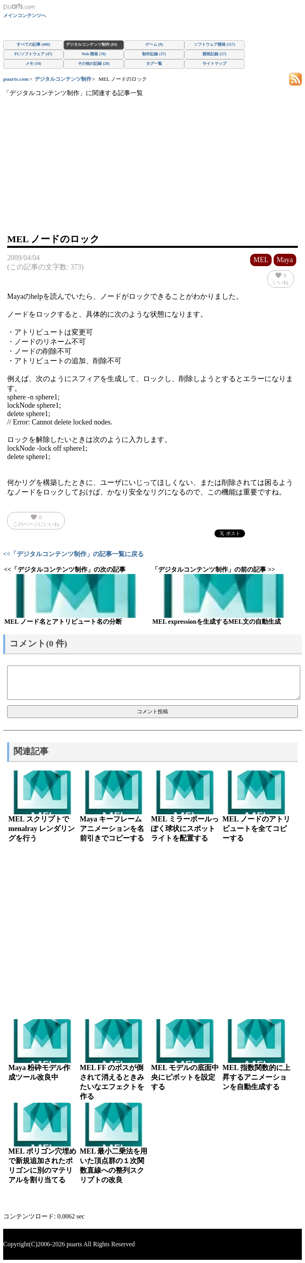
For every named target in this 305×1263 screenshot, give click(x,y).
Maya (285, 260)
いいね (280, 278)
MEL (260, 260)
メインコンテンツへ (24, 15)
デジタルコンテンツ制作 (63, 79)
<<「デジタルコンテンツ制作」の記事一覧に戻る (73, 554)
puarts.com (16, 79)
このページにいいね (36, 520)
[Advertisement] (152, 173)
